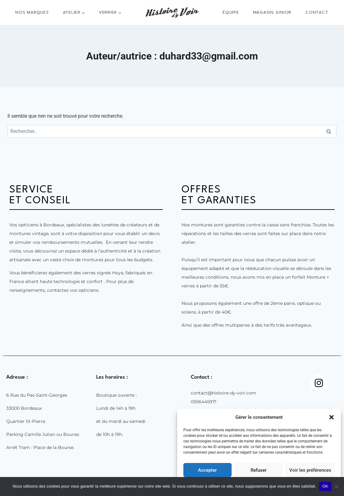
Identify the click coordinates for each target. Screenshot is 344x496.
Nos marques (32, 12)
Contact (316, 12)
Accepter (207, 470)
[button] (331, 417)
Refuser (258, 470)
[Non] (336, 486)
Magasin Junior (272, 12)
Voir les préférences (310, 470)
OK (325, 486)
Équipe (231, 12)
